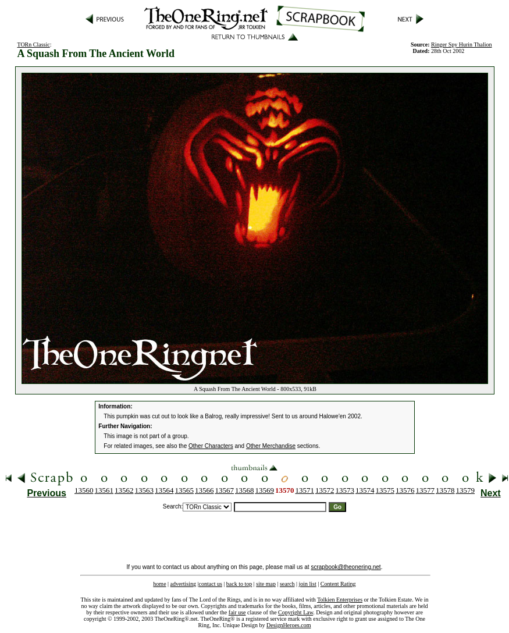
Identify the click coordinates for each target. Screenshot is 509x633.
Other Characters (210, 446)
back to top (239, 584)
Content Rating (338, 584)
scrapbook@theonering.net (345, 567)
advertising (183, 584)
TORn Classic (33, 44)
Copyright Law (295, 612)
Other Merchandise (271, 446)
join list (307, 584)
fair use (237, 612)
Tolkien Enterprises (339, 599)
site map (266, 584)
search (287, 584)
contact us (210, 584)
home (159, 584)
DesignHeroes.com (288, 625)
